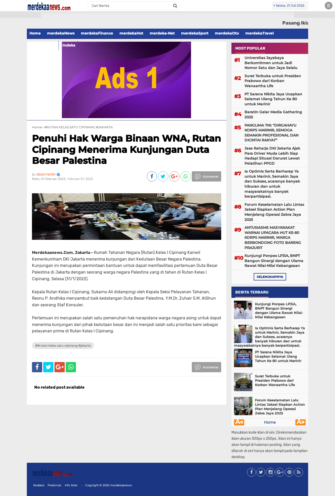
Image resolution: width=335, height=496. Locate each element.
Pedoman (54, 485)
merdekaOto (227, 33)
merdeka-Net (162, 33)
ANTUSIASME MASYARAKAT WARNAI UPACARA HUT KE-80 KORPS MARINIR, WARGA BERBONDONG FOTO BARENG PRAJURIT (272, 237)
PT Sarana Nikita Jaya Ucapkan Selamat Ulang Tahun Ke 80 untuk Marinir (273, 99)
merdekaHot (131, 33)
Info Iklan (71, 485)
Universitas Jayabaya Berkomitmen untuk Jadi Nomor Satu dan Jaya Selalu (270, 62)
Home (270, 422)
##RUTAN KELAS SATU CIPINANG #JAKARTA (63, 345)
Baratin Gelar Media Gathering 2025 (273, 114)
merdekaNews (60, 33)
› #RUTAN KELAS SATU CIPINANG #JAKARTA (77, 127)
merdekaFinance (97, 33)
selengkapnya (270, 277)
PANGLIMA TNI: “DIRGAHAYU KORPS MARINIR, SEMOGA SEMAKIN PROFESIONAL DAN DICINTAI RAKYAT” (271, 133)
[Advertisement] (20, 92)
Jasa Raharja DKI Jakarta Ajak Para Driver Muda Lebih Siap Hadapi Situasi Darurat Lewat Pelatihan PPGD (272, 156)
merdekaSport (194, 33)
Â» (301, 422)
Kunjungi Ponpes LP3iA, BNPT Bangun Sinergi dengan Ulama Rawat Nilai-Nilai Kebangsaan (273, 260)
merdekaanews (121, 485)
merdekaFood (42, 45)
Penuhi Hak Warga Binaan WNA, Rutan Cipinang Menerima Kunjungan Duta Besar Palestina (126, 149)
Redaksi (38, 485)
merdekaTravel (259, 33)
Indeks (68, 45)
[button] (20, 15)
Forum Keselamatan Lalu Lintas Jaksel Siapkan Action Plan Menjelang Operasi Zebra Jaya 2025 (274, 212)
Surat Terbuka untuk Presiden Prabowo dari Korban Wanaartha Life (272, 81)
